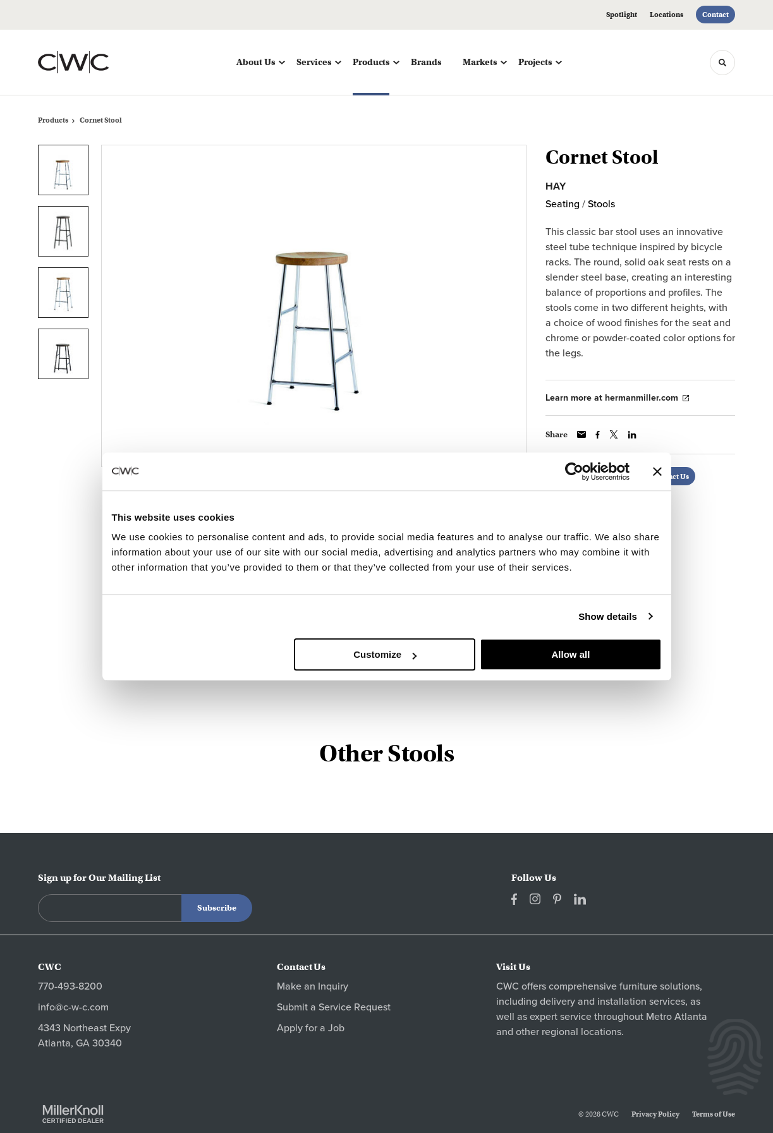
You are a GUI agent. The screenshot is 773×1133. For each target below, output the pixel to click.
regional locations (581, 1032)
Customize (385, 654)
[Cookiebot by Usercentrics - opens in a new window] (574, 471)
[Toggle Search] (722, 62)
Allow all (571, 654)
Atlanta (690, 1016)
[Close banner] (657, 471)
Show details (607, 616)
